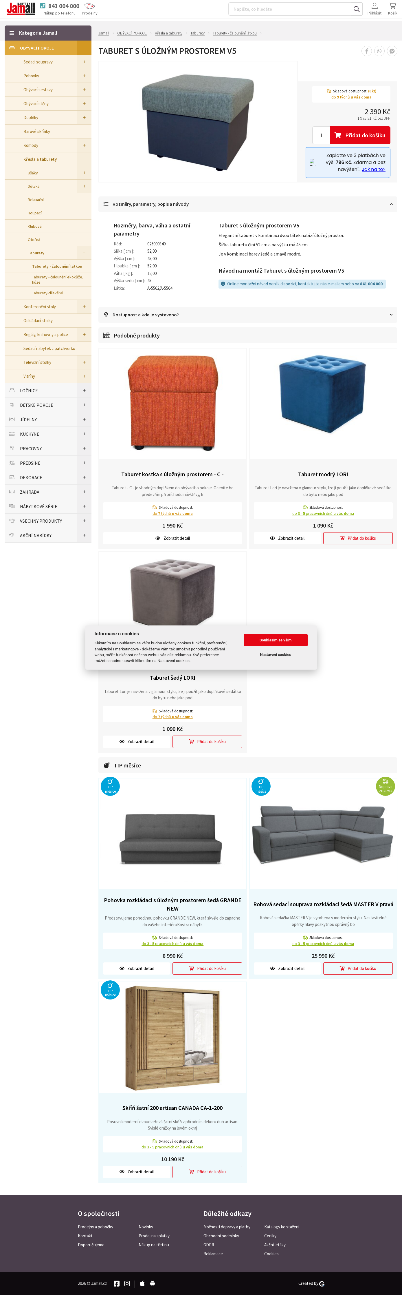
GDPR (208, 1244)
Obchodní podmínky (221, 1236)
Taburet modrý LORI (323, 474)
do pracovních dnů (323, 513)
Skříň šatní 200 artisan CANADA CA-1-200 (172, 1108)
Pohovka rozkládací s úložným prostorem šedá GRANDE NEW (172, 905)
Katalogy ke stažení (281, 1227)
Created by (311, 1283)
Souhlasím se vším (276, 640)
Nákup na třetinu (154, 1244)
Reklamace (213, 1253)
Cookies (271, 1253)
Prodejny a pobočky (95, 1227)
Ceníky (270, 1236)
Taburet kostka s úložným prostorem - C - (172, 474)
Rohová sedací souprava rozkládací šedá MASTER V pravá (323, 904)
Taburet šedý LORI (172, 678)
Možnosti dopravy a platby (226, 1227)
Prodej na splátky (154, 1236)
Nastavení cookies (275, 654)
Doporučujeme (91, 1244)
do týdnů (173, 513)
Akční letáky (275, 1244)
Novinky (146, 1227)
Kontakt (85, 1236)
